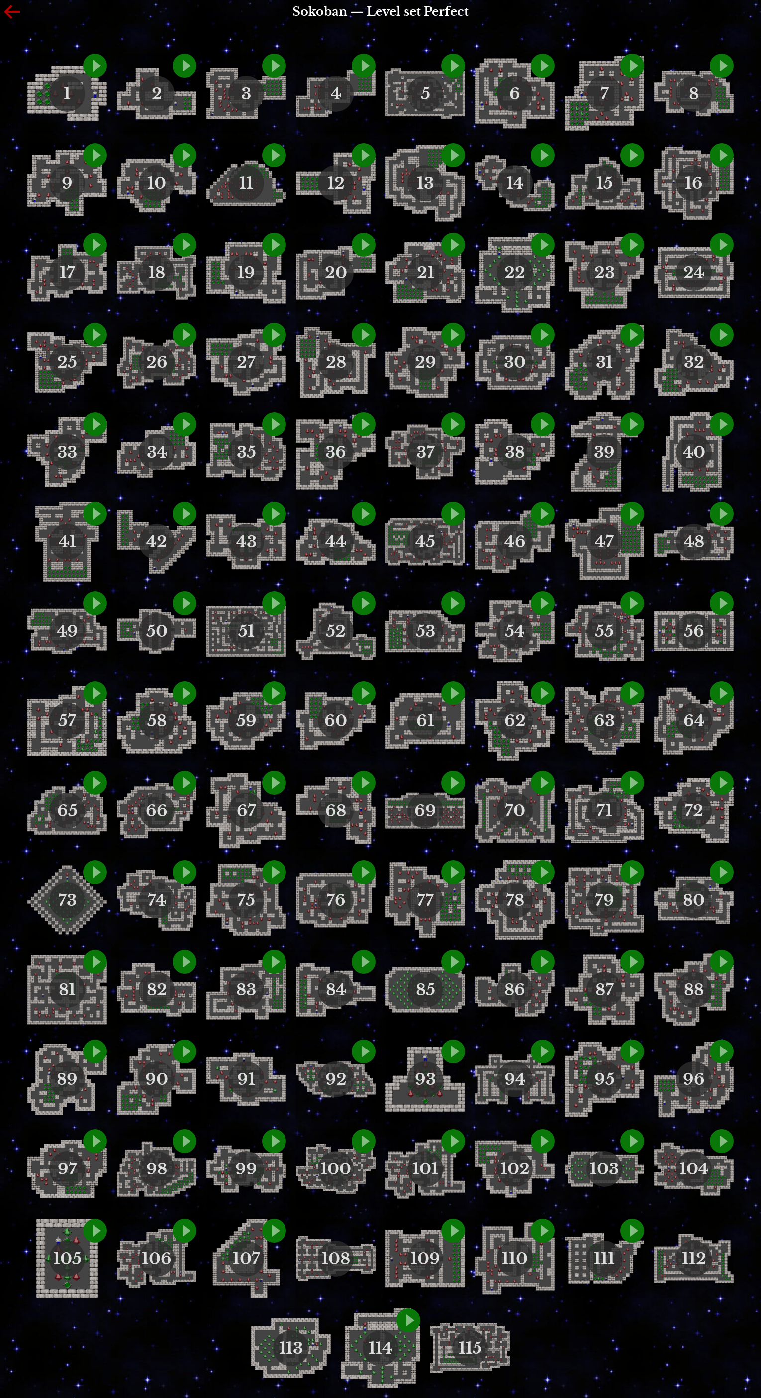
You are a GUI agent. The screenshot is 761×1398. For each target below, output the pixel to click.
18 (156, 273)
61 (425, 721)
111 (604, 1259)
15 (604, 183)
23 (604, 273)
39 (604, 452)
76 (336, 900)
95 (604, 1079)
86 (514, 990)
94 (515, 1079)
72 (693, 810)
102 (515, 1169)
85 (425, 990)
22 (514, 273)
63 (604, 721)
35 (246, 452)
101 (425, 1169)
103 (604, 1169)
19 (246, 273)
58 (157, 721)
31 (604, 362)
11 (246, 183)
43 (246, 542)
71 (604, 810)
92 (336, 1079)
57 (67, 721)
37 (425, 452)
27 (246, 362)
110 (515, 1259)
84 (336, 990)
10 (156, 183)
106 (157, 1259)
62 (515, 721)
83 (246, 990)
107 (246, 1259)
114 (381, 1348)
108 (335, 1259)
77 (425, 900)
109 (425, 1259)
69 (425, 810)
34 (157, 452)
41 (67, 542)
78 (515, 900)
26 (157, 362)
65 (67, 810)
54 (515, 631)
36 (335, 452)
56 (694, 631)
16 (694, 183)
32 (694, 362)
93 (425, 1079)
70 (515, 810)
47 (604, 542)
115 (470, 1348)
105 (67, 1259)
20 (336, 273)
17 (67, 273)
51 (246, 631)
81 (67, 990)
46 (515, 542)
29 (425, 362)
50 (157, 631)
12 (336, 183)
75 (246, 900)
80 (694, 900)
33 (67, 452)
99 (246, 1169)
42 (156, 542)
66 (157, 810)
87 (604, 990)
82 (157, 990)
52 (336, 631)
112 (694, 1259)
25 (67, 362)
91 (246, 1079)
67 (246, 810)
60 (335, 721)
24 (693, 273)
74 (157, 900)
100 (335, 1169)
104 (694, 1169)
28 (336, 362)
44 (335, 542)
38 (515, 452)
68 (335, 810)
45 (425, 542)
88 (694, 990)
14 (515, 183)
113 (291, 1348)
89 (67, 1079)
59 (246, 721)
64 (694, 721)
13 (425, 183)
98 (156, 1169)
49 (67, 631)
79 (604, 900)
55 (604, 631)
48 (694, 542)
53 (425, 631)
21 (425, 273)
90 (156, 1079)
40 (694, 452)
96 (694, 1079)
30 (515, 362)
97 (67, 1169)
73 (67, 900)
